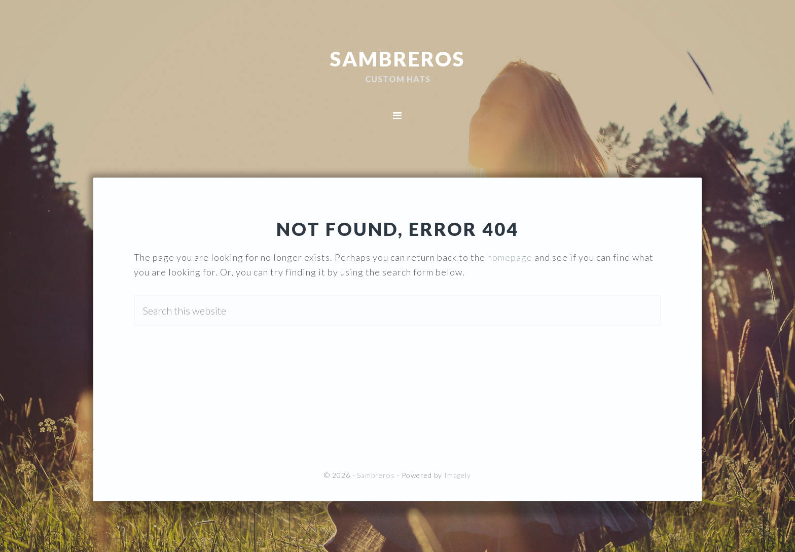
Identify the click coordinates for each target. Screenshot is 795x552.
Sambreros (397, 58)
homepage (509, 257)
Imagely (457, 475)
